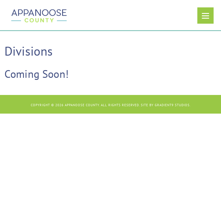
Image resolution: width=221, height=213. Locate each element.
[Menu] (205, 15)
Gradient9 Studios (172, 105)
